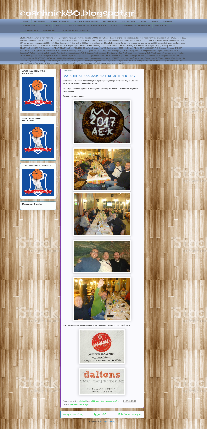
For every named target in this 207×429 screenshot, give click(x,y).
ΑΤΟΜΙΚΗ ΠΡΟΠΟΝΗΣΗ (59, 21)
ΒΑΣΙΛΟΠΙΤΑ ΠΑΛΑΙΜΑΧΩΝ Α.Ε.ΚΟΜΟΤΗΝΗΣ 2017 (99, 76)
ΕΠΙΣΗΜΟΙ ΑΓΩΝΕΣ (30, 30)
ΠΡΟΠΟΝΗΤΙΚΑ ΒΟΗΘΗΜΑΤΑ (86, 21)
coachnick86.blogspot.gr (77, 12)
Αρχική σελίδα (100, 414)
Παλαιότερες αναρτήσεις (130, 414)
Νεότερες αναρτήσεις (73, 414)
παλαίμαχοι (84, 405)
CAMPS (155, 21)
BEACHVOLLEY (29, 26)
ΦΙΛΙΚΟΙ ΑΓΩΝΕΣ (162, 26)
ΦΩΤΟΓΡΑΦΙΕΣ (49, 30)
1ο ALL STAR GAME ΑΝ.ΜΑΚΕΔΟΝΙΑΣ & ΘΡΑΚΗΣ (86, 26)
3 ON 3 (114, 26)
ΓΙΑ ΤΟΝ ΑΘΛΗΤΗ (110, 21)
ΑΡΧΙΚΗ (26, 21)
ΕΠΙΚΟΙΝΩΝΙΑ (39, 21)
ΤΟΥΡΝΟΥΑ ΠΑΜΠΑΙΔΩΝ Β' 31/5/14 (136, 26)
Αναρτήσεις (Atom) (107, 421)
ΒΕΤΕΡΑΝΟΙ (167, 21)
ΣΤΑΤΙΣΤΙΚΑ (45, 26)
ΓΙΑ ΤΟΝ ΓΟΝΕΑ (128, 21)
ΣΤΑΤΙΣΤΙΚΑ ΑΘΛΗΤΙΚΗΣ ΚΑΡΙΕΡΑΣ (75, 30)
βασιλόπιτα (74, 405)
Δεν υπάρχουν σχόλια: (110, 401)
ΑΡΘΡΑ (143, 21)
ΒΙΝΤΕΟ (58, 26)
